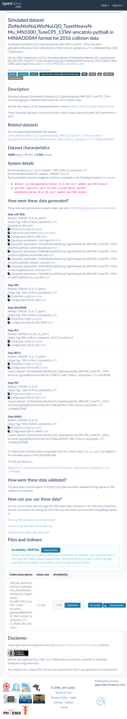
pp (100, 74)
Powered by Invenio (106, 681)
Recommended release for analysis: (28, 174)
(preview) (37, 229)
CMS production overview (91, 208)
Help (73, 697)
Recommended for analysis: (30, 170)
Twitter (69, 702)
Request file (73, 605)
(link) (52, 233)
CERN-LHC (109, 74)
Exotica (34, 74)
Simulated (23, 74)
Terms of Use (63, 692)
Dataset (12, 74)
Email (64, 707)
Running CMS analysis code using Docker (31, 520)
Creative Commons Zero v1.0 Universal (77, 645)
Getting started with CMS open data (28, 532)
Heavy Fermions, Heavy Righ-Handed (60, 74)
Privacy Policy (59, 697)
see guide (108, 177)
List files (95, 605)
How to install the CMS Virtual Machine (30, 526)
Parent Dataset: (15, 78)
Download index (113, 605)
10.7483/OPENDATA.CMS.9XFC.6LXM (62, 64)
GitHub (58, 702)
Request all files (50, 550)
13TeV (92, 74)
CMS (84, 74)
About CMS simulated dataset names (92, 106)
